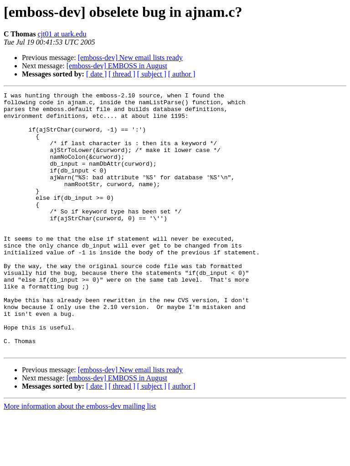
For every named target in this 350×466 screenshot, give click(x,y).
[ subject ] (151, 74)
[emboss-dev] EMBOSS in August (117, 66)
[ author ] (182, 74)
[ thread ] (121, 74)
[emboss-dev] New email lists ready (130, 57)
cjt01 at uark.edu (61, 34)
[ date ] (96, 74)
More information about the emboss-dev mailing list (80, 458)
